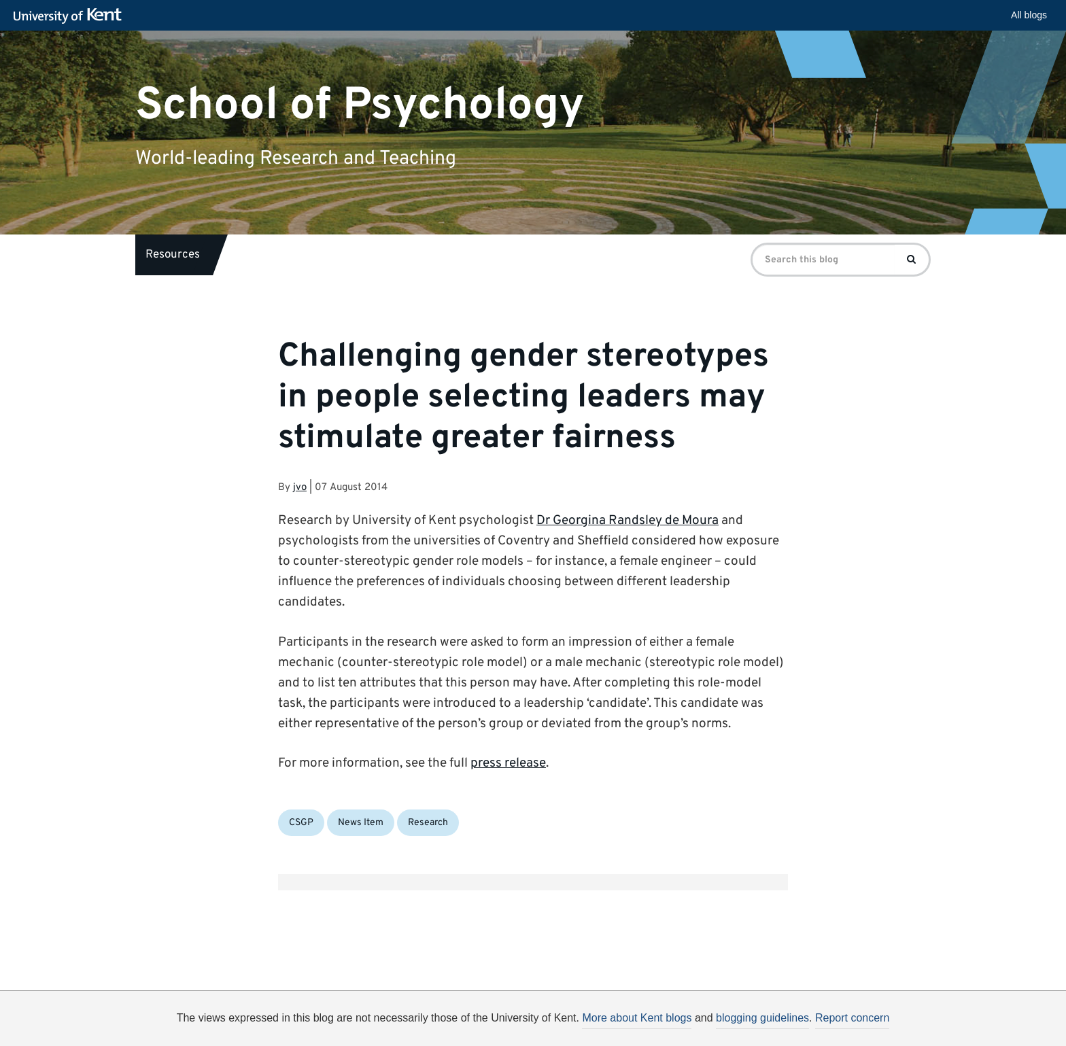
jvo (300, 487)
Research (428, 823)
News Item (360, 823)
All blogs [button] (1029, 15)
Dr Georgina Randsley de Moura (627, 520)
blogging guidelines (762, 1018)
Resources (172, 254)
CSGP (301, 823)
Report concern (852, 1018)
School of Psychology (360, 105)
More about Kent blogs (636, 1018)
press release (508, 763)
